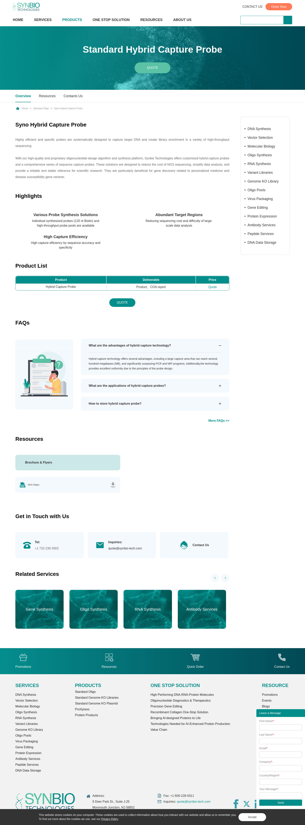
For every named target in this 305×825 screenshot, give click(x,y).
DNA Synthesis (259, 129)
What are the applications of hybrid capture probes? (127, 385)
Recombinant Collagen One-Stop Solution (179, 713)
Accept (252, 817)
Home (25, 108)
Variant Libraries (260, 173)
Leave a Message (270, 713)
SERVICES (43, 20)
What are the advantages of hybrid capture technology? (130, 345)
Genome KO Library (263, 181)
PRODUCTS (72, 20)
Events (267, 701)
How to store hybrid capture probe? (115, 403)
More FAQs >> (218, 420)
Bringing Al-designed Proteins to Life (176, 719)
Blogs (266, 707)
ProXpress (82, 710)
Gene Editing (258, 208)
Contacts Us (73, 96)
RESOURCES (151, 20)
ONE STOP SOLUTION (111, 20)
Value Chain (159, 730)
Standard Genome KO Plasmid (96, 704)
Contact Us (201, 546)
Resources (47, 96)
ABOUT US (182, 20)
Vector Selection (260, 138)
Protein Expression (262, 216)
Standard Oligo (41, 108)
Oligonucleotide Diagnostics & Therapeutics (181, 701)
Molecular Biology (261, 146)
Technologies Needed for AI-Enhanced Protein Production (190, 724)
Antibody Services (262, 225)
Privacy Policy (109, 819)
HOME (18, 20)
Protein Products (86, 716)
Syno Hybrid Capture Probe (68, 108)
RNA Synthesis (259, 164)
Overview (23, 96)
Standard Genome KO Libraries (96, 698)
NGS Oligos (37, 485)
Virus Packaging (260, 199)
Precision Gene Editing (166, 707)
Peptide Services (261, 234)
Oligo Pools (257, 190)
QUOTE (122, 302)
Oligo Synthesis (260, 155)
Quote (152, 67)
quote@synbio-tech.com (125, 549)
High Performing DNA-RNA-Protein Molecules (182, 695)
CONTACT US (253, 6)
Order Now (278, 6)
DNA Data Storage (262, 242)
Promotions (270, 695)
